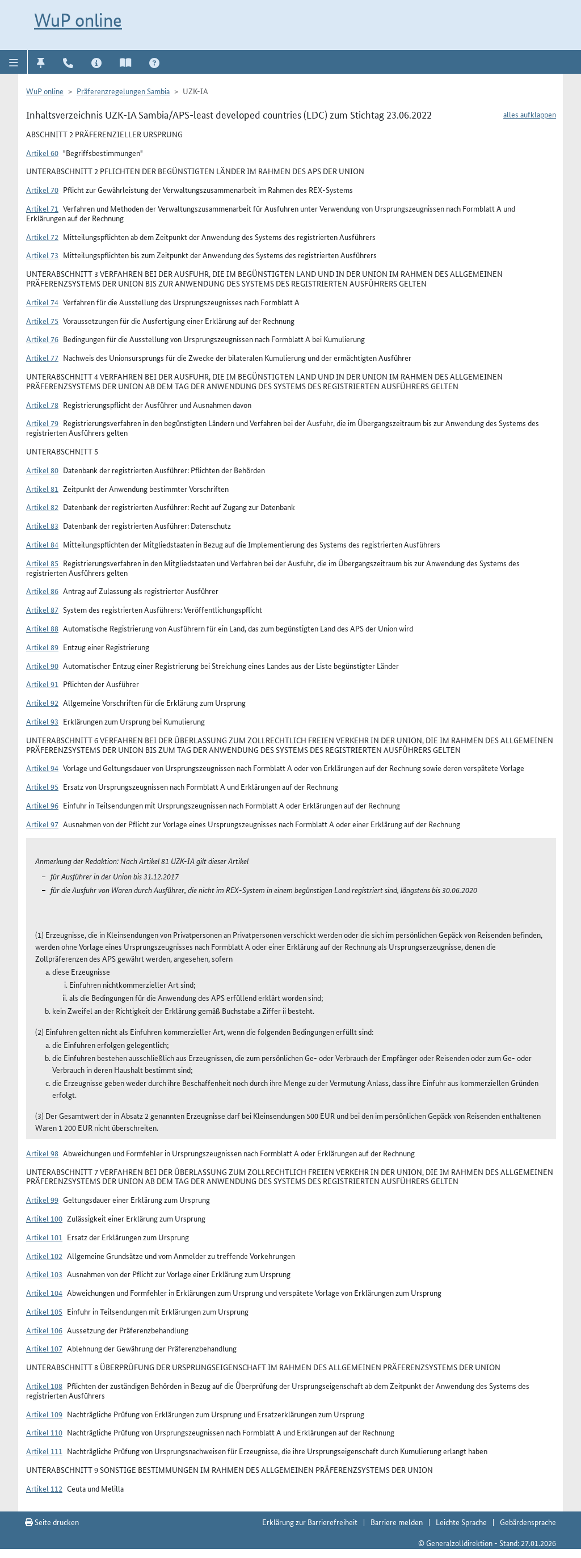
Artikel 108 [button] (44, 1385)
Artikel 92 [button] (42, 702)
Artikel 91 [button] (42, 683)
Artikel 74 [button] (42, 302)
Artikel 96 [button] (42, 805)
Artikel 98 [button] (42, 1153)
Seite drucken (52, 1521)
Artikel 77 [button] (42, 357)
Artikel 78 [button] (42, 404)
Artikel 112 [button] (44, 1488)
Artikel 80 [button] (42, 469)
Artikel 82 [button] (42, 506)
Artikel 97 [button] (42, 823)
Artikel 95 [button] (42, 786)
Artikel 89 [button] (42, 646)
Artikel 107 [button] (44, 1348)
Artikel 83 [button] (42, 525)
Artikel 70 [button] (42, 189)
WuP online (78, 20)
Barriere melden (397, 1521)
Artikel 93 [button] (42, 721)
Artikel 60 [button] (42, 152)
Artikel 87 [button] (42, 609)
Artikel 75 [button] (42, 320)
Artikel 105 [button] (44, 1311)
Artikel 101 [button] (44, 1237)
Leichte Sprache (461, 1521)
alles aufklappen (529, 114)
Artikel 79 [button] (42, 422)
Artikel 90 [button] (42, 665)
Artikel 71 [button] (42, 208)
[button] (14, 62)
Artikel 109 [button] (44, 1414)
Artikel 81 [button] (42, 488)
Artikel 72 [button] (42, 236)
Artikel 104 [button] (44, 1292)
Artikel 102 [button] (44, 1255)
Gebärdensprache (528, 1521)
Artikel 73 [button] (42, 254)
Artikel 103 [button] (44, 1273)
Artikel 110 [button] (44, 1432)
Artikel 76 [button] (42, 338)
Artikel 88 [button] (42, 628)
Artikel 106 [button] (44, 1330)
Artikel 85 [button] (42, 563)
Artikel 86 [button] (42, 590)
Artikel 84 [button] (42, 544)
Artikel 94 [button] (42, 767)
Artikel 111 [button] (44, 1450)
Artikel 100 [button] (44, 1218)
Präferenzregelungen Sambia (123, 90)
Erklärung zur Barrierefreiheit (309, 1521)
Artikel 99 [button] (42, 1199)
